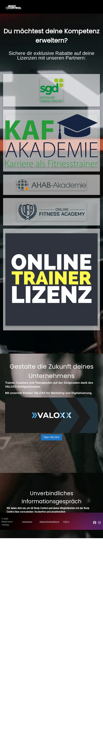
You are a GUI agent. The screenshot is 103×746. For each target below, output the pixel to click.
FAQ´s (66, 521)
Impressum (27, 521)
